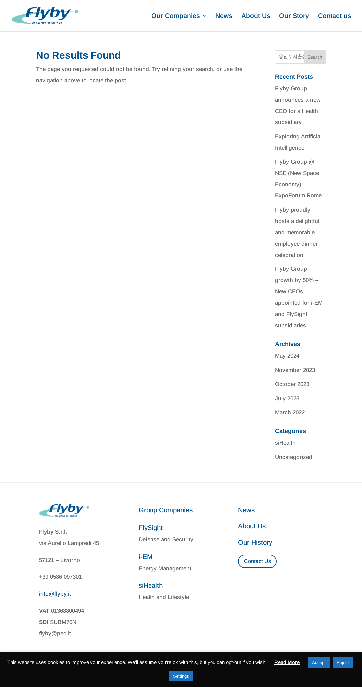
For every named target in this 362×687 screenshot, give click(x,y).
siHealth (285, 443)
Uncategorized (293, 457)
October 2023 (292, 384)
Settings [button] (181, 676)
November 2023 (295, 370)
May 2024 (287, 356)
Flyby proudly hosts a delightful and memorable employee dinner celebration (297, 232)
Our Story (294, 16)
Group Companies (166, 510)
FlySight (151, 527)
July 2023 (287, 398)
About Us (255, 16)
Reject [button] (343, 662)
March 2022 (290, 412)
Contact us (334, 16)
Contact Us (257, 561)
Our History (255, 542)
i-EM (145, 556)
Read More (287, 662)
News (223, 16)
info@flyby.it (55, 594)
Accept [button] (319, 662)
